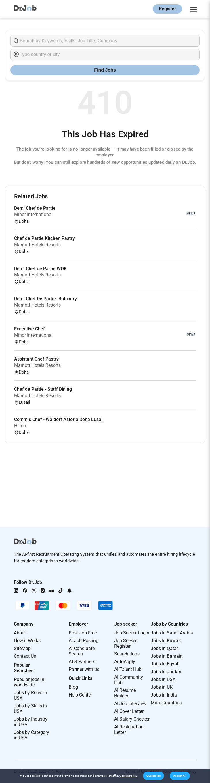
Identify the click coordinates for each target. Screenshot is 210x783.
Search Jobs (127, 654)
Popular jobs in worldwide (29, 682)
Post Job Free (83, 633)
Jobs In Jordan (166, 671)
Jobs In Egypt (164, 664)
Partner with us (84, 669)
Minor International (33, 214)
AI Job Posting (83, 640)
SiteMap (22, 648)
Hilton (20, 425)
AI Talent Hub (128, 669)
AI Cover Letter (129, 711)
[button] (153, 776)
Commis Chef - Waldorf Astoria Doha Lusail (59, 419)
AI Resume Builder (125, 693)
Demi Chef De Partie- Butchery (45, 298)
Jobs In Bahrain (167, 656)
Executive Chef (29, 329)
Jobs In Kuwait (166, 640)
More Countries (166, 702)
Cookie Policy (128, 775)
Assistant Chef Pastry (36, 359)
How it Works (27, 640)
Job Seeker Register (125, 643)
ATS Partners (82, 661)
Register (167, 8)
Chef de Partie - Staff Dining (43, 389)
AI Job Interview (130, 703)
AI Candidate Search (82, 651)
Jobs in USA (163, 679)
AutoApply (124, 661)
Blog (73, 687)
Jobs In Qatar (164, 648)
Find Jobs (105, 70)
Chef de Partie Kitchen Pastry (44, 238)
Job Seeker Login (131, 633)
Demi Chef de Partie (35, 208)
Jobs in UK (162, 687)
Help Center (80, 695)
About (20, 633)
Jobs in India (164, 695)
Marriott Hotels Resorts (37, 244)
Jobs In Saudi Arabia (172, 633)
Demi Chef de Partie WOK (40, 268)
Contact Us (25, 656)
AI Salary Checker (132, 719)
